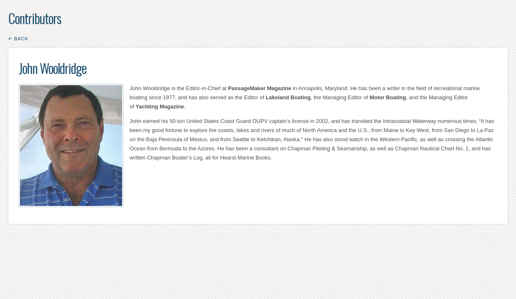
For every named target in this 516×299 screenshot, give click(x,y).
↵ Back (18, 38)
